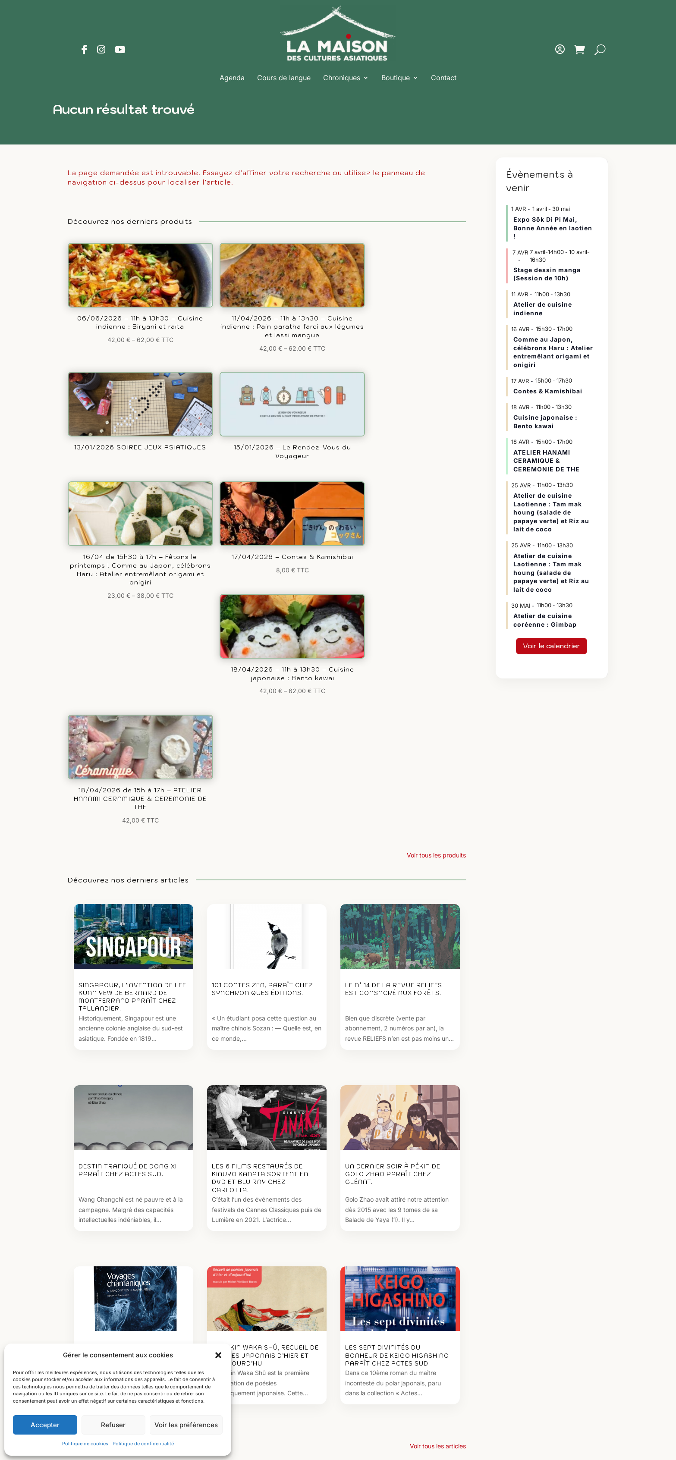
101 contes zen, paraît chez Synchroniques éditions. (262, 680)
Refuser (113, 1425)
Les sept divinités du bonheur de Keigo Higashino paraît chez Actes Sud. (397, 1055)
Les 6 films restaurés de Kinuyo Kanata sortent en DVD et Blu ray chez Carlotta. (260, 873)
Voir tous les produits (436, 545)
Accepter (45, 1425)
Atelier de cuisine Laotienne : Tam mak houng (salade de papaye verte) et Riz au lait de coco (551, 512)
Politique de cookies (85, 1444)
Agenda (232, 77)
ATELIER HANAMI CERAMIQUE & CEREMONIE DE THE (546, 461)
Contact (443, 77)
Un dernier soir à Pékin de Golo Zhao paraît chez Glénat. (392, 869)
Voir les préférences (186, 1425)
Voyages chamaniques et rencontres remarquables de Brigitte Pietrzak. (130, 1055)
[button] (218, 1355)
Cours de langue (284, 77)
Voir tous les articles (438, 1150)
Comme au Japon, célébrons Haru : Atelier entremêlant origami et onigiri (553, 352)
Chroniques (341, 77)
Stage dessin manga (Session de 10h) (547, 274)
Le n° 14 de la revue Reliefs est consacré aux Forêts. (393, 680)
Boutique (395, 77)
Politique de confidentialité (143, 1444)
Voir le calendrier (551, 645)
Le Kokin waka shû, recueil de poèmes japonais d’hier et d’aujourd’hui (265, 1055)
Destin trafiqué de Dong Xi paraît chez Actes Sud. (128, 865)
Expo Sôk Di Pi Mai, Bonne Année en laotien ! (552, 228)
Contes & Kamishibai (547, 391)
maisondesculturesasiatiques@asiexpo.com (407, 1366)
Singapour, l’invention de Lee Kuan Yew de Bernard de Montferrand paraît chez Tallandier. (132, 688)
